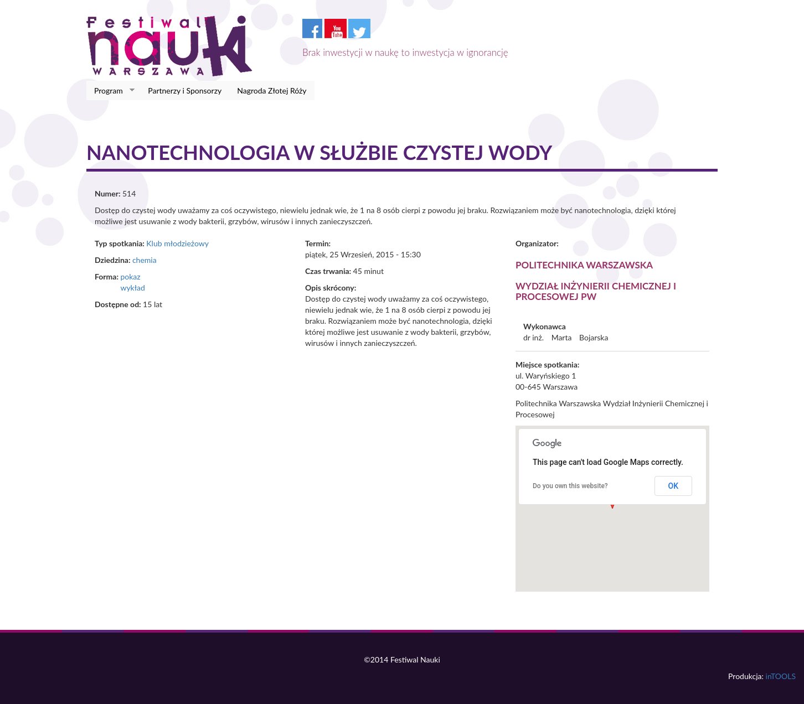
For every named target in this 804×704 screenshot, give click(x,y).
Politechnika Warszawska (584, 265)
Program (110, 91)
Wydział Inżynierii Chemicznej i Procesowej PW (596, 291)
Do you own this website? (570, 486)
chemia (144, 260)
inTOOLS (781, 676)
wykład (132, 287)
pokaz (130, 276)
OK (673, 486)
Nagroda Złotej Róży (271, 90)
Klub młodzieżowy (177, 243)
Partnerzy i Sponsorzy (184, 90)
